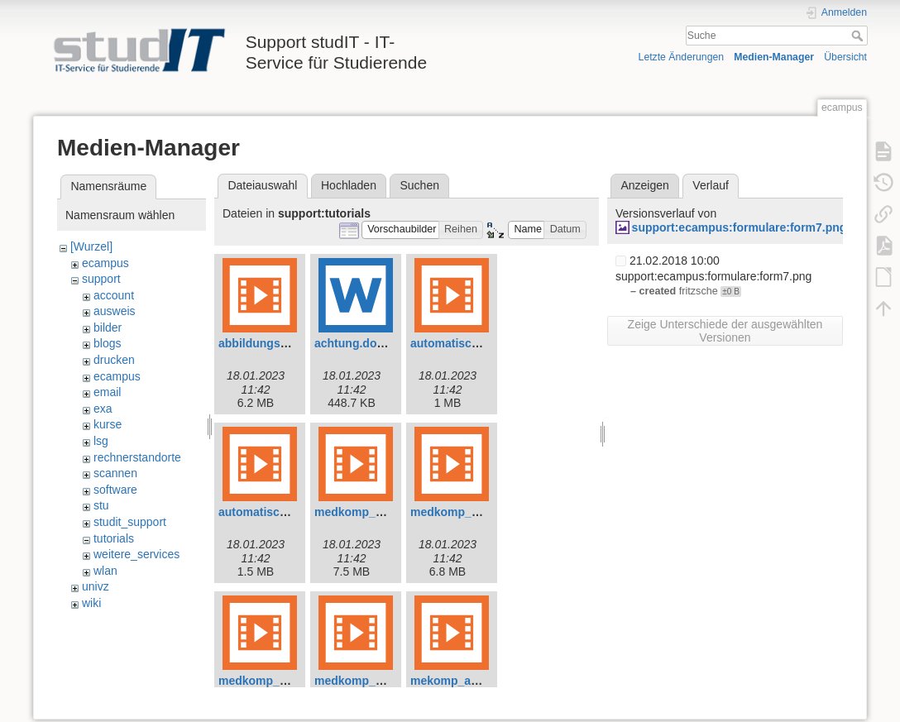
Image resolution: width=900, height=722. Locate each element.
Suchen (419, 185)
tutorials (113, 538)
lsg (100, 440)
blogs (107, 343)
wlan (105, 570)
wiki (91, 603)
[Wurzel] (91, 246)
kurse (107, 424)
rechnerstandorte (137, 457)
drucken (114, 359)
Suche (859, 35)
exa (102, 408)
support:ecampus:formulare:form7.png (739, 227)
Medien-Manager (774, 57)
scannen (115, 473)
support (101, 278)
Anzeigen (644, 185)
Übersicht (845, 57)
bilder (107, 327)
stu (101, 505)
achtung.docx (352, 343)
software (115, 489)
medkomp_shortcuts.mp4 (384, 680)
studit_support (129, 521)
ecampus (105, 263)
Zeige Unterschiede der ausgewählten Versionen (725, 331)
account (113, 295)
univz (95, 586)
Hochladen (348, 185)
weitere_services (136, 554)
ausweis (114, 311)
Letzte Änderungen (682, 57)
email (107, 392)
